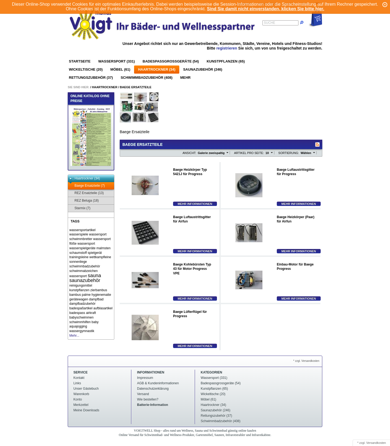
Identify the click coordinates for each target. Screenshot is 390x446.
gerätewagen (78, 299)
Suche (269, 23)
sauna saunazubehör (85, 278)
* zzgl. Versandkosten (306, 360)
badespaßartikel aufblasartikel (90, 308)
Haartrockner (104, 87)
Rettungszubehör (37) (91, 78)
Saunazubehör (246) (202, 69)
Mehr (185, 78)
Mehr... (74, 335)
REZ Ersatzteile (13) (86, 193)
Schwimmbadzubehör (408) (146, 78)
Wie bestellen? (147, 399)
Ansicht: (189, 153)
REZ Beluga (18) (84, 201)
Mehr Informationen (195, 203)
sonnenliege (78, 262)
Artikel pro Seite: (249, 153)
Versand (143, 394)
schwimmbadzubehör (84, 266)
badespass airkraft (82, 313)
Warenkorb (81, 394)
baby (95, 322)
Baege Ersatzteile (136, 87)
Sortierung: (288, 153)
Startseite (79, 61)
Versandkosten (376, 442)
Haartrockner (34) (157, 69)
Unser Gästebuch (86, 389)
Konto (77, 399)
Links (77, 383)
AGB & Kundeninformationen (158, 383)
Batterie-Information (152, 405)
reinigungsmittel (80, 285)
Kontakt (78, 378)
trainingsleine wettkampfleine (90, 257)
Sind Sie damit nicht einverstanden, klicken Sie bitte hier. (265, 8)
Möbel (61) (120, 69)
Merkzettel (80, 405)
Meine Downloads (86, 410)
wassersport (86, 243)
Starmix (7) (79, 208)
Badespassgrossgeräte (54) (171, 61)
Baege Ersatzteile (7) (87, 186)
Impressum (145, 378)
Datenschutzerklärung (153, 389)
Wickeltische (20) (86, 69)
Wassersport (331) (116, 61)
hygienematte (101, 295)
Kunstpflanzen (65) (226, 61)
